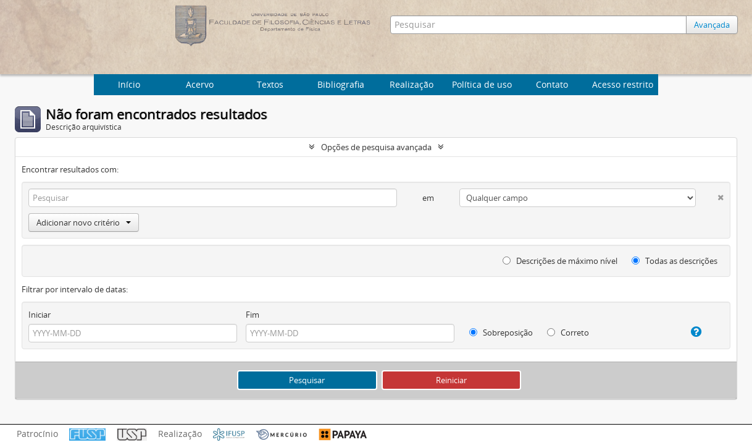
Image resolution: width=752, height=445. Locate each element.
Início (129, 84)
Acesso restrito (622, 84)
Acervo (200, 84)
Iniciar (39, 314)
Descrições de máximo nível (560, 260)
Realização (411, 84)
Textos (270, 84)
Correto (568, 332)
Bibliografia (340, 84)
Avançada (712, 24)
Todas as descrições (674, 260)
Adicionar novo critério (83, 222)
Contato (552, 84)
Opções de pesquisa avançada (376, 147)
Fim (252, 314)
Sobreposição (501, 332)
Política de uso (482, 84)
